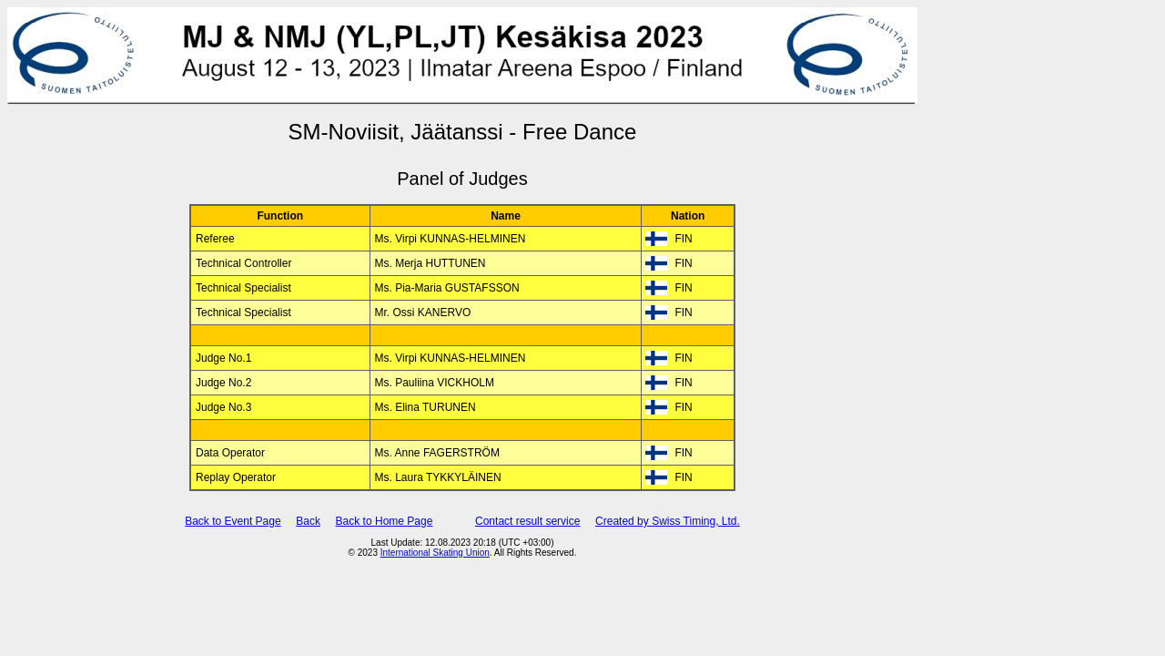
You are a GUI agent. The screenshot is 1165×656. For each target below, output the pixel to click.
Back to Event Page (232, 521)
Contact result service (527, 521)
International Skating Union (435, 553)
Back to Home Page (384, 521)
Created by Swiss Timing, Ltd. (667, 521)
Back (308, 521)
